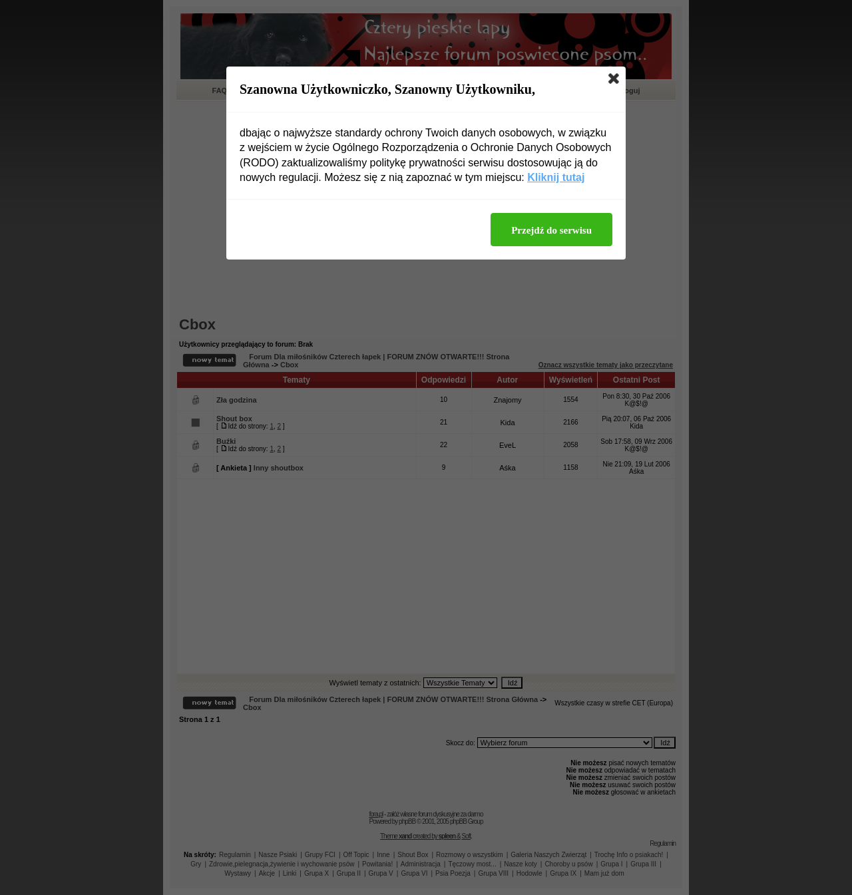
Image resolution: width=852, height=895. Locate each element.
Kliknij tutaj (555, 177)
